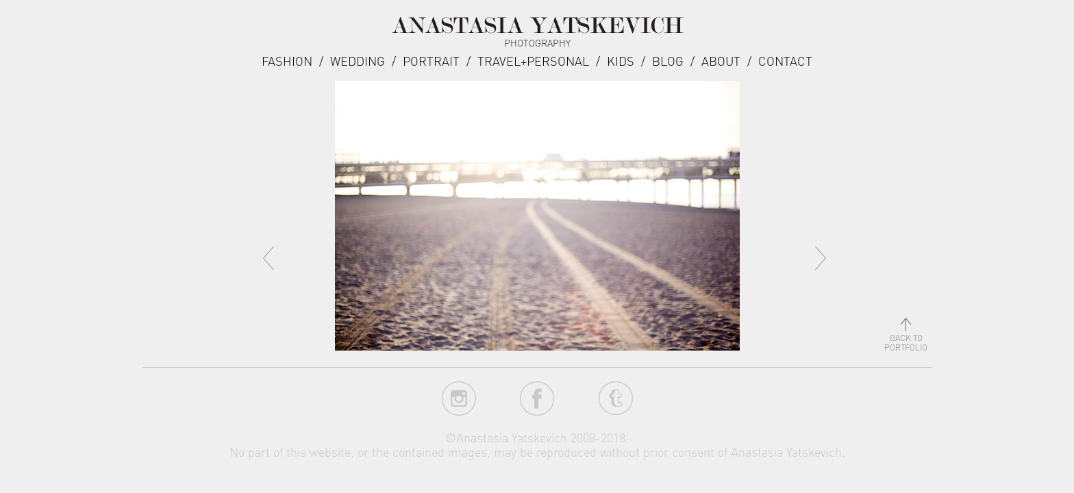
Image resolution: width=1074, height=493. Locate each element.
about (720, 60)
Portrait (431, 60)
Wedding (357, 60)
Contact (785, 60)
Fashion (287, 60)
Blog (668, 60)
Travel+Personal (533, 60)
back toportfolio (905, 338)
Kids (620, 60)
